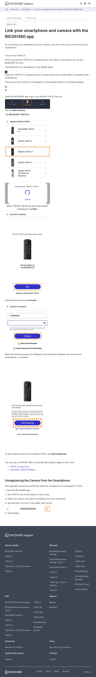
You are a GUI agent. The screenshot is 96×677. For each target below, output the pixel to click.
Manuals (14, 9)
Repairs (53, 602)
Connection (26, 9)
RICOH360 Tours (82, 584)
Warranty (53, 607)
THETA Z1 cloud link (19, 466)
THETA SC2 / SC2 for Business (17, 566)
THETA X (8, 556)
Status (56, 671)
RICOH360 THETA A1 (13, 551)
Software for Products (14, 647)
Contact (53, 659)
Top (6, 9)
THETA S (78, 551)
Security (65, 671)
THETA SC (79, 556)
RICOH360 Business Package (17, 602)
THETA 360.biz (81, 589)
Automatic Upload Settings (22, 469)
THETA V (8, 571)
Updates (8, 659)
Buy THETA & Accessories (60, 647)
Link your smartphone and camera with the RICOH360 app (58, 9)
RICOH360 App (81, 571)
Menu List (11, 24)
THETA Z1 (9, 561)
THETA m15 (79, 561)
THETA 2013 (80, 566)
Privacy (40, 671)
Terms (48, 671)
